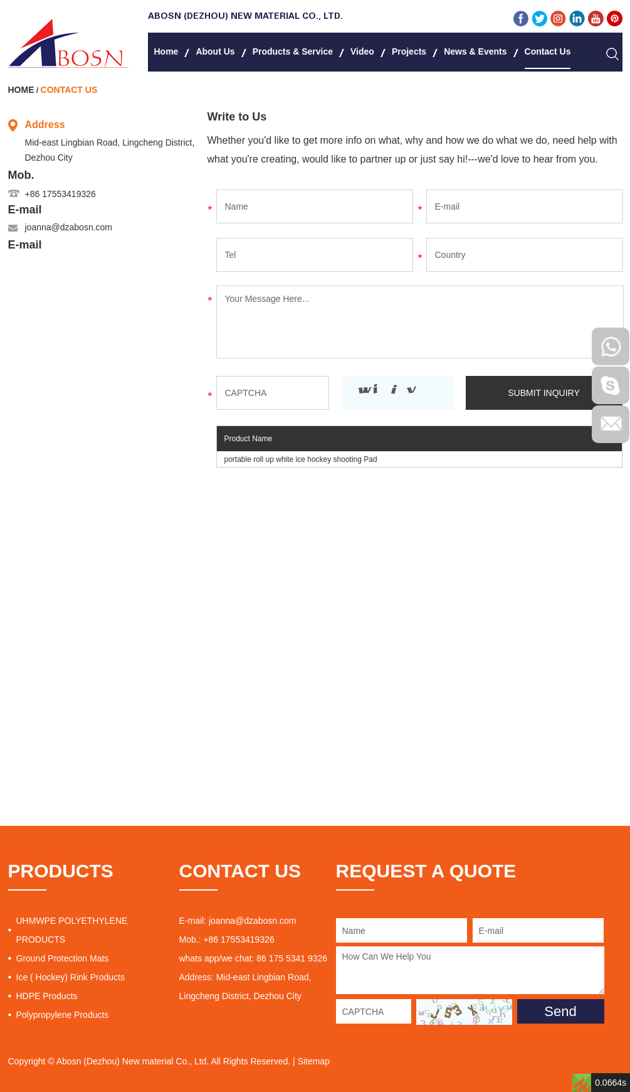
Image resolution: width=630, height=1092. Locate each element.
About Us (215, 51)
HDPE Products (47, 996)
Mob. (21, 175)
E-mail (25, 209)
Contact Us (548, 51)
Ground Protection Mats (62, 958)
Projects (409, 51)
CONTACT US (240, 870)
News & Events (475, 51)
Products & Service (293, 51)
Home (166, 51)
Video (362, 51)
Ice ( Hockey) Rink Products (70, 977)
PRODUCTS (60, 870)
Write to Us (237, 116)
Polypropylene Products (62, 1015)
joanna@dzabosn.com (69, 227)
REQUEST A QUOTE (426, 870)
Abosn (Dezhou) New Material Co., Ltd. (245, 17)
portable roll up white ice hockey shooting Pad (300, 459)
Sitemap (314, 1061)
